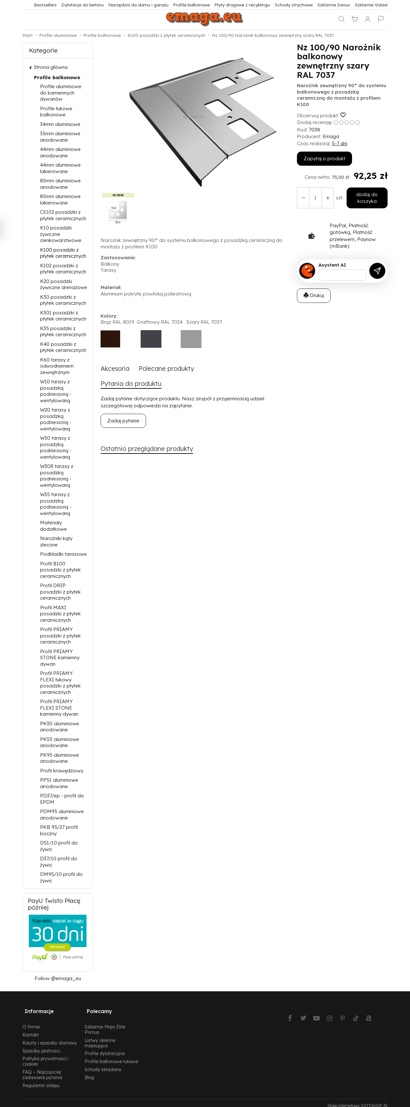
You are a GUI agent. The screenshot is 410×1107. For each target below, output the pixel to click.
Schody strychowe (294, 4)
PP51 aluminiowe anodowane (59, 783)
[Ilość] (314, 197)
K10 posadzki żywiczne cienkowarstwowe (60, 234)
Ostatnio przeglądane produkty (151, 450)
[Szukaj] (341, 19)
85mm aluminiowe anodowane (60, 184)
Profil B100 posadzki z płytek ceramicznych (60, 570)
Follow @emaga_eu (58, 978)
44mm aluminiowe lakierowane (60, 168)
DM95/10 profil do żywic (61, 877)
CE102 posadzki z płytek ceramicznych (63, 215)
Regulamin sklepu (41, 1080)
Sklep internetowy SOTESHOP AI (357, 1100)
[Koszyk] (354, 19)
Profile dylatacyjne (105, 1048)
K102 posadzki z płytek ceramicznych (63, 268)
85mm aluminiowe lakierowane (60, 199)
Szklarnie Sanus (333, 4)
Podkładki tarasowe (63, 554)
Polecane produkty (172, 369)
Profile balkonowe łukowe (111, 1056)
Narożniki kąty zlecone (56, 541)
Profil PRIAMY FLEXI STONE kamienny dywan (59, 707)
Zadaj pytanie (123, 422)
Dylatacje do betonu (83, 4)
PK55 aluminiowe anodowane (59, 742)
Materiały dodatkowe (53, 526)
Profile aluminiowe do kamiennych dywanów (60, 92)
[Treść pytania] (342, 275)
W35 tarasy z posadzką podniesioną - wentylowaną (55, 503)
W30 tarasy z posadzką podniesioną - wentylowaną (55, 447)
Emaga (331, 136)
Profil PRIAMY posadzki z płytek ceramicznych (60, 635)
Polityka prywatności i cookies (45, 1056)
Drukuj (314, 295)
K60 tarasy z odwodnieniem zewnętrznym (57, 366)
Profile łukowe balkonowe (56, 111)
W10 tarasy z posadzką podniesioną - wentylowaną (55, 391)
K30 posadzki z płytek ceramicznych (63, 300)
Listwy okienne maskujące (100, 1037)
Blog (89, 1072)
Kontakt (30, 1029)
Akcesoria (116, 369)
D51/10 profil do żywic (59, 846)
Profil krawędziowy (61, 771)
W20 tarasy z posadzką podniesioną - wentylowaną (55, 419)
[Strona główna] (205, 19)
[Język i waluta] (381, 19)
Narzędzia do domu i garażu (138, 4)
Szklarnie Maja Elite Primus (105, 1024)
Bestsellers (45, 4)
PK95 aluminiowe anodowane (59, 758)
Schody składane (103, 1064)
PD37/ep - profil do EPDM (62, 799)
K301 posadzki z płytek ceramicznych (63, 316)
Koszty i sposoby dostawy (49, 1037)
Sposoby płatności (41, 1045)
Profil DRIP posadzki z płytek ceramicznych (60, 591)
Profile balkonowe (191, 4)
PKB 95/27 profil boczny (59, 830)
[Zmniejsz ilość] (325, 197)
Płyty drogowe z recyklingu (242, 4)
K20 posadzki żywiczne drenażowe (63, 284)
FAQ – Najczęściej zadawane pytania (42, 1069)
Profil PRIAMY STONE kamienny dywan (59, 657)
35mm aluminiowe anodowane (60, 136)
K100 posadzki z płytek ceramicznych (63, 253)
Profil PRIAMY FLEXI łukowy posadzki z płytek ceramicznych (60, 682)
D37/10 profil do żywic (58, 861)
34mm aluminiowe (60, 124)
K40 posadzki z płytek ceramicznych (63, 347)
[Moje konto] (367, 19)
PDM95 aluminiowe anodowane (62, 814)
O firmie (31, 1021)
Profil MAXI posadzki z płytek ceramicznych (60, 613)
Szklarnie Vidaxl (371, 4)
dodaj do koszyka (365, 197)
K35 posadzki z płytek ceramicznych (63, 331)
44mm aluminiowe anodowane (60, 152)
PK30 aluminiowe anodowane (59, 726)
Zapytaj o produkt (324, 158)
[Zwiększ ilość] (302, 197)
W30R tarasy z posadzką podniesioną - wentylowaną (56, 475)
